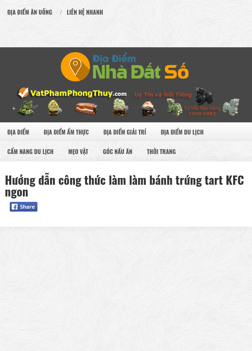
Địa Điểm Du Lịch (182, 132)
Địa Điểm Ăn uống (29, 12)
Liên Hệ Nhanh (85, 12)
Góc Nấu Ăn (117, 151)
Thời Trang (161, 151)
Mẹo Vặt (78, 151)
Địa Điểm (18, 132)
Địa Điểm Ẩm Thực (66, 132)
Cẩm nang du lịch (30, 151)
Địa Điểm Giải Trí (124, 132)
